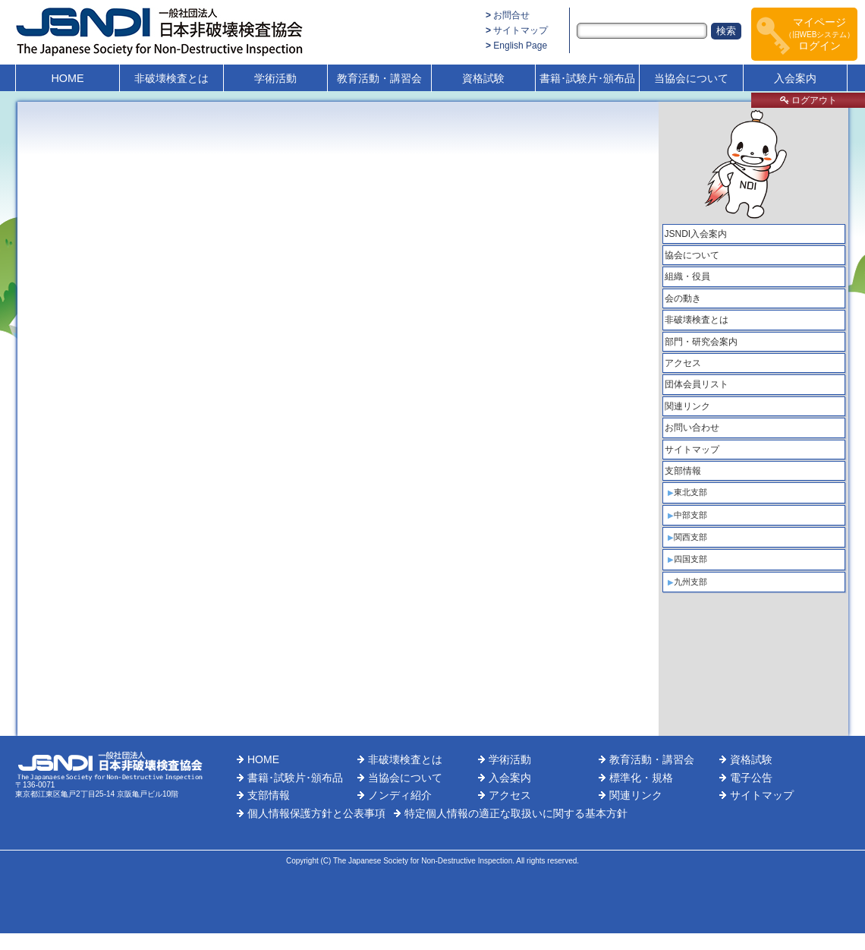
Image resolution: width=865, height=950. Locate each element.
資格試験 (483, 78)
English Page (520, 45)
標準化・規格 (641, 778)
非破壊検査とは (171, 78)
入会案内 (795, 78)
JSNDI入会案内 (696, 234)
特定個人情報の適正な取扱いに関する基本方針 (516, 813)
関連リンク (687, 406)
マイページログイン (820, 34)
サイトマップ (520, 30)
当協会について (691, 78)
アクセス (683, 363)
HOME (67, 78)
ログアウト (808, 100)
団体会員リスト (696, 384)
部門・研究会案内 (701, 341)
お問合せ (511, 15)
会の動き (683, 298)
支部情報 (683, 471)
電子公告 (751, 778)
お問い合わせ (692, 427)
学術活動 (275, 78)
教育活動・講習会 (379, 78)
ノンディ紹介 (400, 795)
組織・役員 (687, 276)
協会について (692, 255)
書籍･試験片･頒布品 (587, 78)
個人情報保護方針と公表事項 (316, 813)
